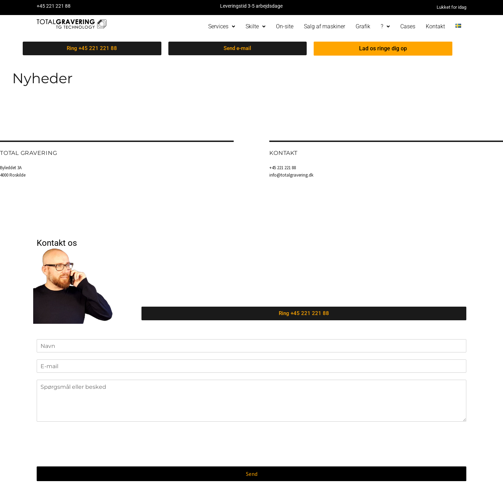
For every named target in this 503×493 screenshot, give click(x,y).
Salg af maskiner (324, 26)
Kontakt (435, 26)
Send (251, 473)
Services (221, 26)
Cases (407, 26)
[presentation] (90, 455)
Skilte (255, 26)
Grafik (363, 26)
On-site (284, 26)
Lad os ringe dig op (383, 48)
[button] (221, 27)
